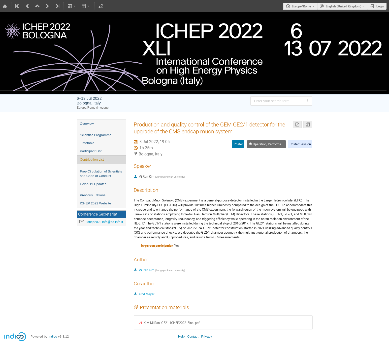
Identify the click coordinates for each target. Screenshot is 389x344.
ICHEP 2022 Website (95, 203)
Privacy (206, 336)
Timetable (87, 143)
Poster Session (300, 144)
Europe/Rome (301, 6)
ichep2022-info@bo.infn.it (105, 222)
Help (181, 336)
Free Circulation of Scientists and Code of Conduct (101, 174)
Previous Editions (92, 195)
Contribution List (92, 159)
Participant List (90, 151)
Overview (87, 123)
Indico (52, 336)
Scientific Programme (95, 135)
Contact (192, 336)
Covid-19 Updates (93, 184)
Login (380, 6)
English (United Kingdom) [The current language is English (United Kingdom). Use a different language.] (343, 6)
